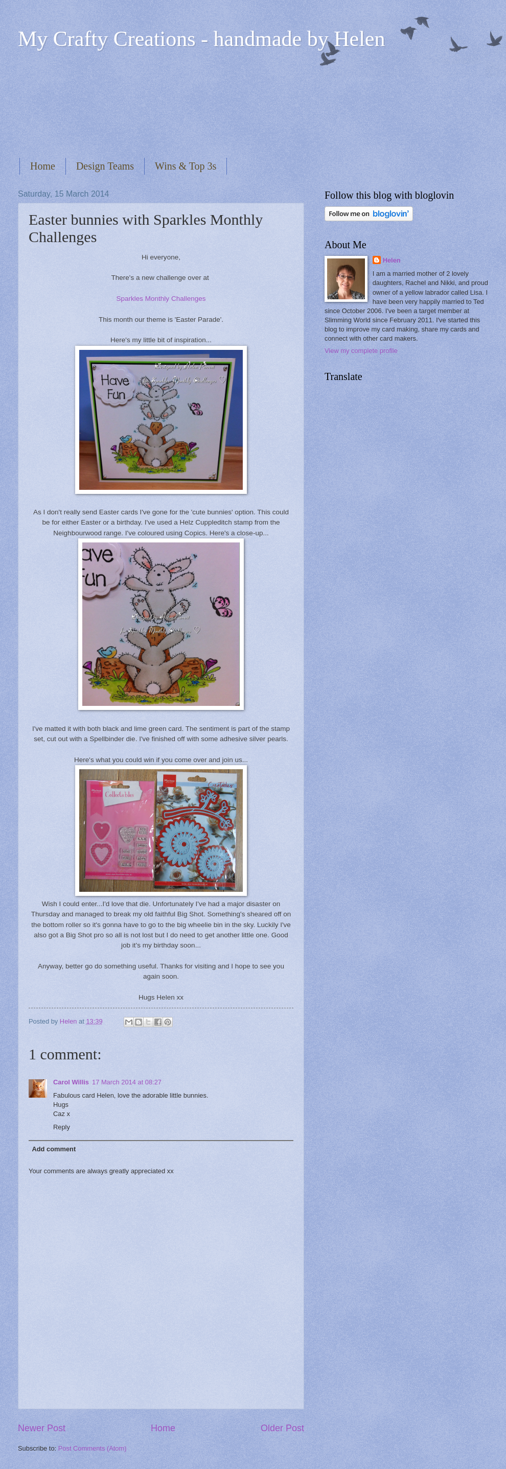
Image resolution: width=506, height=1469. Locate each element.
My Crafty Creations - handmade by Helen (201, 39)
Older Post (282, 1428)
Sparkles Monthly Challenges (160, 298)
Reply (61, 1127)
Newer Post (41, 1428)
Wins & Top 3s (185, 166)
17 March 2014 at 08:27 (127, 1082)
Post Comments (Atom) (92, 1448)
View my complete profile (361, 350)
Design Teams (105, 166)
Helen (392, 260)
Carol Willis (71, 1082)
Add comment (54, 1149)
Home (42, 166)
